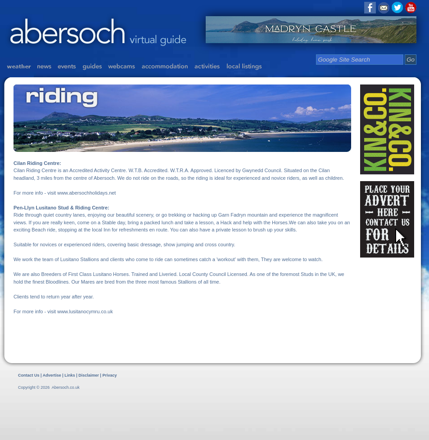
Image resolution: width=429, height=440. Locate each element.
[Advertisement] (105, 414)
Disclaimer (89, 375)
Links (69, 375)
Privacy (109, 375)
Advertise (52, 375)
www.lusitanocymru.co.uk (85, 311)
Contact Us (29, 375)
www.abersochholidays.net (86, 193)
